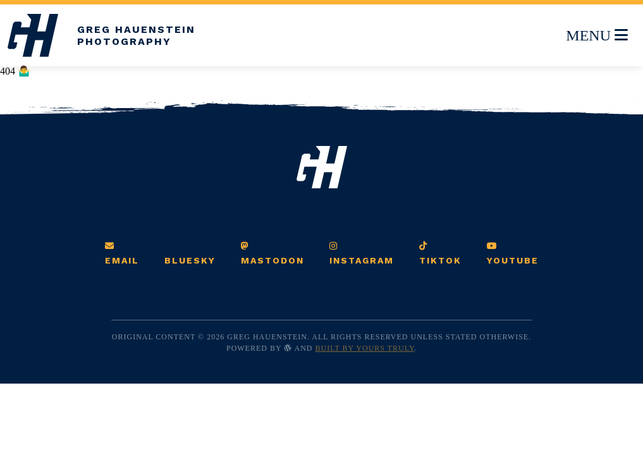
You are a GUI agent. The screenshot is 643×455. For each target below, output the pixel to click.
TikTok (440, 253)
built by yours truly (365, 348)
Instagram (361, 253)
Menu (596, 33)
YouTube (513, 253)
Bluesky (190, 260)
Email (122, 253)
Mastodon (272, 253)
